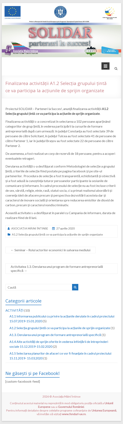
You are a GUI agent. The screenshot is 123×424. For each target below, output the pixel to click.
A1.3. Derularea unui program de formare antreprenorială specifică (55, 335)
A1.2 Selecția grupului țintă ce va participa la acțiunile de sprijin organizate (57, 234)
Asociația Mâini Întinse (67, 396)
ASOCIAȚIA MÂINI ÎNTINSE (29, 228)
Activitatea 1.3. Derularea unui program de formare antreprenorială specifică (57, 268)
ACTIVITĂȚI (14, 310)
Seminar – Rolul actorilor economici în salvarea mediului (50, 250)
